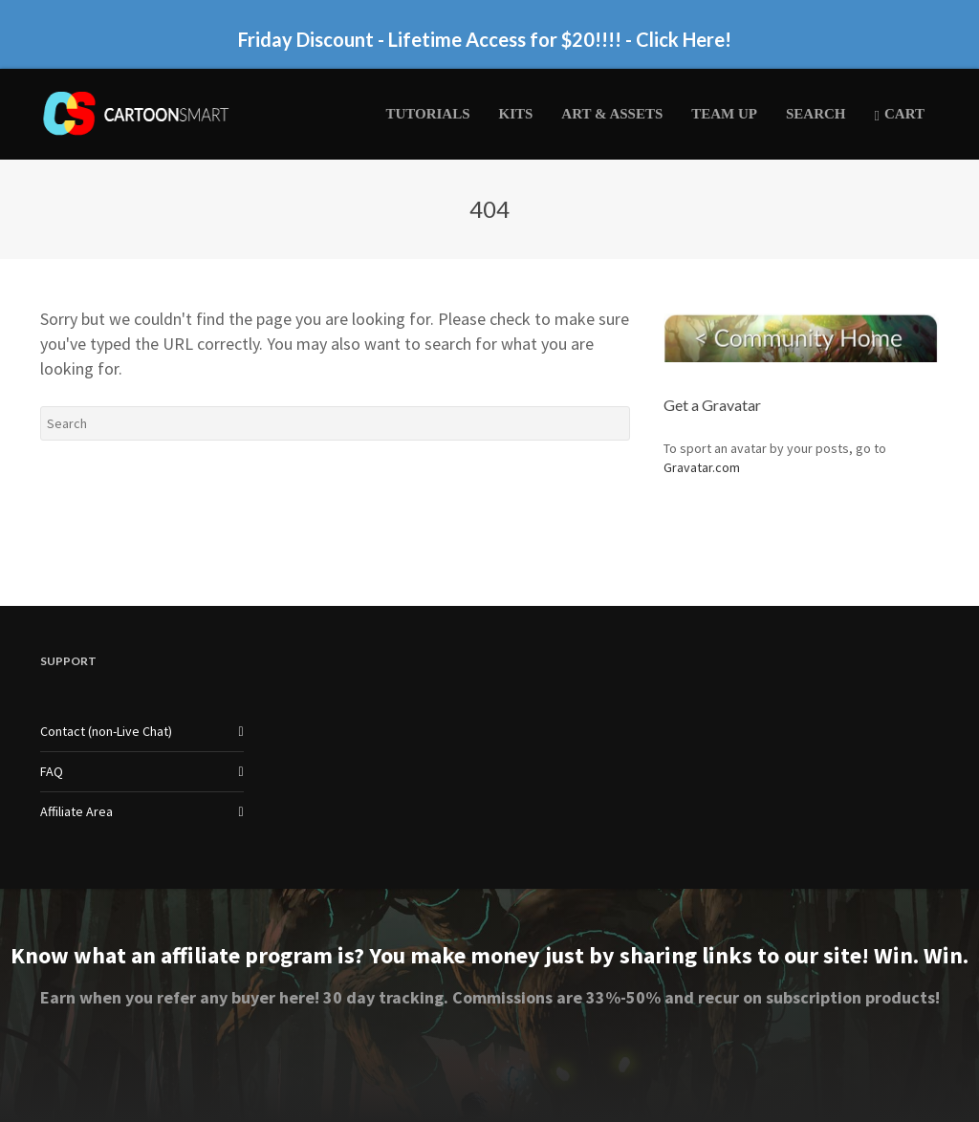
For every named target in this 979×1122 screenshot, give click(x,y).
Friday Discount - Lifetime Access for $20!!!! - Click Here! (484, 39)
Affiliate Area (76, 811)
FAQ (51, 771)
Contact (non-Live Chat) (106, 731)
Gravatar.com (702, 467)
